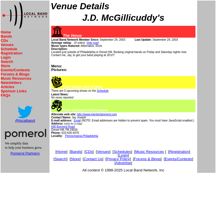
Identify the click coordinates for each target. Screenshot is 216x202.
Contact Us (93, 159)
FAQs (5, 95)
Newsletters (11, 83)
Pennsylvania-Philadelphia (81, 135)
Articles (7, 87)
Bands (6, 36)
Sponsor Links (14, 91)
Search (7, 61)
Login (6, 57)
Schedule (9, 49)
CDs (4, 40)
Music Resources (16, 78)
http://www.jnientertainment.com (97, 114)
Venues (7, 45)
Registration (11, 53)
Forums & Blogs (15, 74)
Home (6, 32)
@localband (25, 120)
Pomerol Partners (25, 153)
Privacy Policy (118, 159)
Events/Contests (15, 70)
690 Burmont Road (63, 126)
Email (77, 120)
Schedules (122, 152)
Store (5, 66)
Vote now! (93, 42)
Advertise (123, 163)
